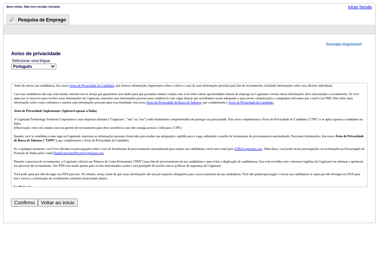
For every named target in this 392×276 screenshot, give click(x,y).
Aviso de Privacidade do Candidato (91, 85)
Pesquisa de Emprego (42, 20)
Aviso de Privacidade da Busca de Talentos (174, 102)
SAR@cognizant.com (248, 149)
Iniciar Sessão (360, 7)
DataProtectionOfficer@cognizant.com (78, 153)
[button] (347, 44)
